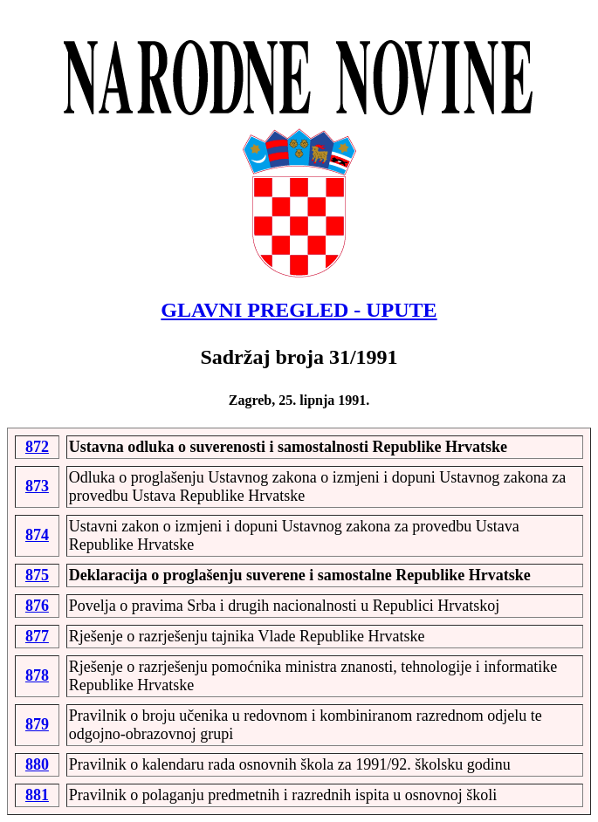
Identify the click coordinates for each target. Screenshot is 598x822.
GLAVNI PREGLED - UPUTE (298, 309)
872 (37, 447)
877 (37, 636)
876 (37, 605)
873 (37, 486)
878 (37, 675)
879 (37, 724)
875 (37, 575)
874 (37, 535)
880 (37, 764)
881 (37, 795)
